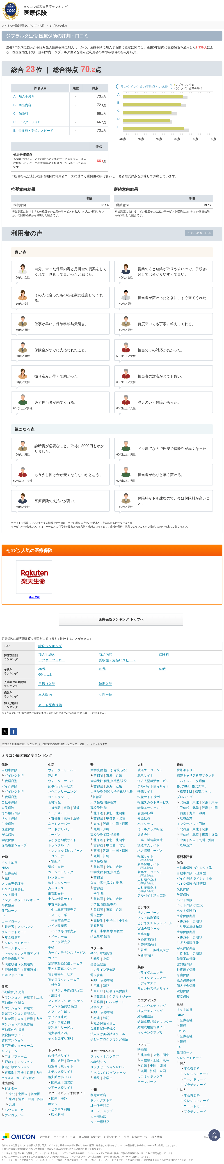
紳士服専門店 (99, 1105)
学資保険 (8, 840)
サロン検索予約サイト (153, 988)
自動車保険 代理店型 (191, 873)
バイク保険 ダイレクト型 (194, 878)
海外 (64, 1098)
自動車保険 (9, 770)
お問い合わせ (112, 1137)
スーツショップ (101, 1111)
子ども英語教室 (101, 953)
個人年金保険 (186, 985)
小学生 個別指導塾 (103, 904)
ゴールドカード (16, 948)
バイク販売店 (57, 925)
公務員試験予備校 (103, 1029)
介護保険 (183, 975)
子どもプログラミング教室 (109, 1039)
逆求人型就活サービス (153, 781)
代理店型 (11, 781)
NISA (5, 868)
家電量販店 (98, 1095)
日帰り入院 (46, 684)
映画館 (142, 1049)
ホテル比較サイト (60, 1071)
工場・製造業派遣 (150, 840)
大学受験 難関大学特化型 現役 (111, 791)
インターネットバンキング (20, 900)
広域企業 (186, 818)
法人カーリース (148, 912)
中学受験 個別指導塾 (105, 872)
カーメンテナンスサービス (67, 952)
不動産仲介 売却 (13, 992)
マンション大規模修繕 (17, 1024)
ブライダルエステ (150, 972)
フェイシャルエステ (151, 978)
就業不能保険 (186, 959)
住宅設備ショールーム (17, 1045)
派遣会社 (143, 834)
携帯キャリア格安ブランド (196, 775)
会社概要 (44, 1137)
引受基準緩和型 (191, 927)
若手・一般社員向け (155, 950)
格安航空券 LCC (59, 1077)
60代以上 (45, 674)
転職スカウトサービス (153, 802)
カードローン (11, 921)
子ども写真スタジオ (62, 969)
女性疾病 (105, 694)
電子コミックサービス (64, 979)
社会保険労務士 (117, 991)
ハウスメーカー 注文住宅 (18, 1078)
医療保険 (8, 829)
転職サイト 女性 (148, 797)
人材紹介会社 (146, 881)
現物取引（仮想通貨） (20, 964)
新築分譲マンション (16, 1067)
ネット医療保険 (50, 705)
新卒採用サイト (148, 865)
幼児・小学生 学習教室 (106, 931)
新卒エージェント (150, 873)
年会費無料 (13, 937)
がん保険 (8, 834)
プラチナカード (195, 1084)
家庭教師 (96, 925)
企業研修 (143, 934)
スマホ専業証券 (13, 884)
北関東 (23, 1094)
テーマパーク (146, 1081)
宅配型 (56, 861)
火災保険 (8, 808)
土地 (39, 997)
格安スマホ (203, 791)
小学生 (123, 920)
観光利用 (57, 1114)
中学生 (111, 920)
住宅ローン (9, 910)
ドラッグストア (101, 1100)
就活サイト (145, 775)
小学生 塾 (97, 893)
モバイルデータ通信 (191, 781)
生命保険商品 (186, 932)
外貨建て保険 (186, 969)
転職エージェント (150, 808)
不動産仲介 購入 (13, 1003)
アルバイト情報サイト (153, 786)
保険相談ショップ (14, 845)
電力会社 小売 (58, 1033)
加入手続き (26, 96)
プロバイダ (184, 797)
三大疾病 (45, 694)
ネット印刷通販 (148, 918)
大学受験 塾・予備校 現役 (108, 770)
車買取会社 (56, 893)
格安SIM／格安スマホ (192, 786)
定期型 (197, 921)
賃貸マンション (13, 1040)
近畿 (30, 1019)
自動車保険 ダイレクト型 (194, 868)
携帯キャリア (186, 770)
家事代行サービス (60, 786)
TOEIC (98, 991)
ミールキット (57, 813)
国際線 (68, 1082)
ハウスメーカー (16, 1110)
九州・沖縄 (101, 829)
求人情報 (156, 1137)
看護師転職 (145, 813)
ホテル (52, 1104)
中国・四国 (35, 1099)
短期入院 (105, 684)
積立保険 (183, 996)
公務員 (98, 1002)
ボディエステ (146, 983)
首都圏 (9, 1019)
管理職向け (148, 944)
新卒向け (147, 955)
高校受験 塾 (98, 808)
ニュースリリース (64, 1137)
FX (4, 916)
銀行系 (9, 927)
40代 (102, 669)
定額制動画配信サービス (65, 963)
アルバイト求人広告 (151, 895)
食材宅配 (54, 802)
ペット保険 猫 (187, 910)
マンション (13, 997)
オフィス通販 (57, 1017)
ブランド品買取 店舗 (62, 1006)
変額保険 (183, 991)
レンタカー (56, 877)
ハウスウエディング (151, 1006)
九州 (39, 1019)
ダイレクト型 (14, 775)
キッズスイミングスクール (108, 1072)
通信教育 (96, 915)
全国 (163, 1071)
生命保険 (8, 824)
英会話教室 (98, 964)
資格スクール (99, 1007)
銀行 (8, 878)
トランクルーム (59, 845)
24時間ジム (98, 1062)
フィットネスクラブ (104, 1056)
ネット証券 (9, 862)
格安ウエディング (150, 1011)
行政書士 (100, 996)
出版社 (56, 995)
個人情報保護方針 (90, 1137)
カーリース (56, 888)
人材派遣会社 (146, 889)
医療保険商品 (186, 916)
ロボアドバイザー (14, 975)
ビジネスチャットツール (154, 923)
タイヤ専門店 (99, 1122)
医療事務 (107, 980)
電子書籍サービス (60, 974)
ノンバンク (25, 927)
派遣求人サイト (148, 845)
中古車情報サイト (60, 899)
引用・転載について (136, 1137)
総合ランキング (50, 646)
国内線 (56, 1082)
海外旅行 (73, 1061)
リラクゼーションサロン (107, 1067)
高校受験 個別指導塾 (105, 834)
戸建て (28, 997)
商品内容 (25, 105)
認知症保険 (184, 964)
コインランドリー (60, 797)
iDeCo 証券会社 (13, 889)
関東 (166, 1055)
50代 (162, 669)
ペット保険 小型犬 (190, 905)
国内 (54, 1098)
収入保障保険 (189, 943)
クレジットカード (14, 932)
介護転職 (143, 818)
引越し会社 (56, 867)
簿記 (106, 985)
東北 (12, 1094)
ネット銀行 (9, 894)
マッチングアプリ (150, 1032)
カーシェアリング (60, 872)
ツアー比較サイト (60, 1087)
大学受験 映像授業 (103, 802)
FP (96, 980)
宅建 (97, 985)
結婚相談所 (145, 1016)
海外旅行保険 (11, 813)
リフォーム (9, 1051)
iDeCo (181, 1031)
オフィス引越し (59, 1011)
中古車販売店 (57, 904)
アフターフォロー (31, 122)
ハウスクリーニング (62, 791)
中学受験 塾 (98, 861)
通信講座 (96, 975)
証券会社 (11, 873)
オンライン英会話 (103, 969)
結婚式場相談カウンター (154, 1022)
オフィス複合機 (59, 1022)
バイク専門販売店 (63, 931)
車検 (51, 947)
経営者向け (148, 939)
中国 (214, 808)
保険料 (23, 113)
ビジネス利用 (60, 1109)
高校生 (98, 920)
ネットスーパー (59, 824)
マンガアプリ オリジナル (66, 1001)
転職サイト (145, 791)
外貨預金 (8, 905)
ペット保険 (9, 818)
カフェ (52, 958)
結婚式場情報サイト (151, 1027)
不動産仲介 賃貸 (13, 1029)
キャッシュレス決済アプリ (20, 953)
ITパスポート (115, 1002)
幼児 (97, 959)
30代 (42, 669)
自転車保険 (9, 802)
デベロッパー (14, 1115)
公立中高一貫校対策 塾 (106, 883)
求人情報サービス (150, 850)
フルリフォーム (16, 1056)
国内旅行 (57, 1061)
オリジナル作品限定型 (67, 990)
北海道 (98, 813)
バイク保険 (9, 786)
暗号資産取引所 (13, 959)
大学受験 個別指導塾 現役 (108, 781)
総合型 (56, 985)
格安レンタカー (59, 883)
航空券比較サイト (60, 1066)
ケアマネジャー (120, 996)
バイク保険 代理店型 (191, 884)
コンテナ (57, 856)
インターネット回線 (191, 824)
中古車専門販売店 (63, 909)
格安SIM (186, 791)
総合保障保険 (186, 980)
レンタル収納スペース (67, 850)
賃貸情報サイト (13, 1035)
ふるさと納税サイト (62, 840)
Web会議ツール (148, 928)
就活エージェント (150, 770)
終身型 (184, 921)
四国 (183, 813)
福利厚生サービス (60, 1027)
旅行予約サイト (59, 1055)
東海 (20, 1019)
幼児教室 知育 (100, 936)
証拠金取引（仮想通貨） (22, 969)
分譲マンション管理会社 (19, 1013)
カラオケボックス (150, 1076)
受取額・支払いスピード (35, 130)
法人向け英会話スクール (107, 1034)
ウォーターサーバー (62, 770)
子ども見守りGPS (61, 1038)
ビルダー (11, 1088)
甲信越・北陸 (115, 818)
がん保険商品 (186, 948)
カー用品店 (98, 1116)
